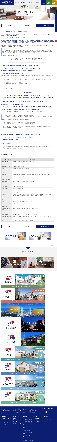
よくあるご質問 (36, 418)
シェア (51, 245)
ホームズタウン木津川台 (28, 419)
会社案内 (10, 25)
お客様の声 (31, 3)
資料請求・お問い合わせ (38, 419)
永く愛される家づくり (6, 422)
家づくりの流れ (5, 424)
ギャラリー (15, 419)
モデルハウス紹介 (16, 416)
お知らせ (35, 416)
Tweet (52, 245)
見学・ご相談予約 (37, 421)
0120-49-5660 (20, 411)
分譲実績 (27, 25)
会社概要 (37, 3)
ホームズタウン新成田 (27, 430)
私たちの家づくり (24, 3)
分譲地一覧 (25, 416)
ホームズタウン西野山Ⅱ (28, 421)
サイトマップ (46, 421)
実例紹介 (14, 418)
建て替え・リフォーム (17, 423)
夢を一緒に (17, 3)
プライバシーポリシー (45, 25)
